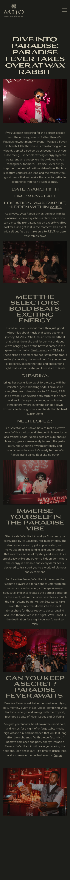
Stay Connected (33, 875)
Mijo (56, 207)
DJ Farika (58, 351)
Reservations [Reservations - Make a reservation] (33, 866)
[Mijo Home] (13, 10)
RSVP (52, 232)
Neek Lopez (39, 351)
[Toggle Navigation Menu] (64, 10)
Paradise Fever (56, 142)
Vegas (58, 756)
